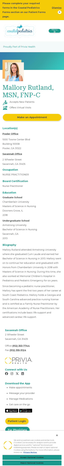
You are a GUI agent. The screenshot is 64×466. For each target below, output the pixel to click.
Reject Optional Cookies (32, 463)
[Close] (57, 435)
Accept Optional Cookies (32, 457)
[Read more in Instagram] (12, 374)
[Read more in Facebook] (7, 374)
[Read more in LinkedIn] (23, 374)
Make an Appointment (32, 117)
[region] (32, 448)
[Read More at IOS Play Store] (11, 410)
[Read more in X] (17, 374)
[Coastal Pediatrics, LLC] (19, 30)
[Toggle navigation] (54, 31)
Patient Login (17, 421)
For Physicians (17, 429)
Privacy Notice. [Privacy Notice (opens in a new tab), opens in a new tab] (30, 452)
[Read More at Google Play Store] (25, 410)
